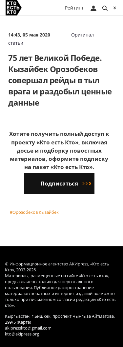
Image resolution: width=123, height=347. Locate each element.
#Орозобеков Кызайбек (34, 212)
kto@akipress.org (22, 334)
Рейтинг (74, 8)
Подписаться (65, 183)
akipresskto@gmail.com (28, 328)
